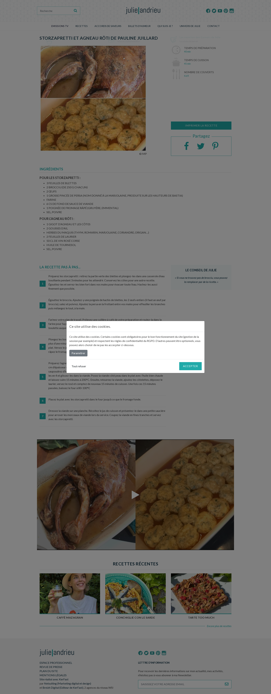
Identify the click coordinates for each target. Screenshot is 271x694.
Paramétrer (78, 353)
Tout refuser (79, 366)
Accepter (190, 366)
